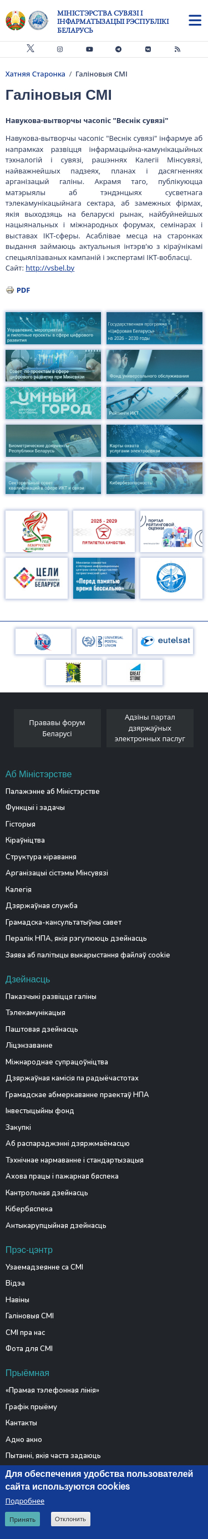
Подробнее (24, 1501)
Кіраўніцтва (25, 840)
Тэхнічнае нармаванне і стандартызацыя (75, 1160)
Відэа (15, 1283)
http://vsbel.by (50, 268)
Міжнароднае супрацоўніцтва (57, 1062)
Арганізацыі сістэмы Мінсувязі (57, 873)
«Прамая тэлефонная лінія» (52, 1390)
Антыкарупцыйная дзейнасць (56, 1226)
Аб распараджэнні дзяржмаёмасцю (68, 1144)
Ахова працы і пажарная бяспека (62, 1176)
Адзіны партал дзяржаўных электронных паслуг (150, 727)
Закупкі (18, 1128)
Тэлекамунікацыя (35, 1013)
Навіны (17, 1300)
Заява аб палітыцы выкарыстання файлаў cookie (88, 955)
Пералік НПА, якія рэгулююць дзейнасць (76, 939)
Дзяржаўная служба (42, 906)
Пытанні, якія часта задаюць (53, 1456)
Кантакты (21, 1423)
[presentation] (10, 731)
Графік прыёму (31, 1407)
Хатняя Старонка (35, 74)
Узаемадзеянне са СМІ (44, 1267)
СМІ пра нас (25, 1333)
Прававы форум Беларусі (57, 727)
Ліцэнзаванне (29, 1046)
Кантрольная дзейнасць (47, 1193)
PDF (24, 290)
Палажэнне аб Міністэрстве (53, 792)
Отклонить (70, 1519)
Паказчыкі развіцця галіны (51, 997)
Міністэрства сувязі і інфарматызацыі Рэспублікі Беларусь (113, 21)
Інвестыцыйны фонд (40, 1111)
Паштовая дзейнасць (42, 1030)
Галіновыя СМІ (30, 1316)
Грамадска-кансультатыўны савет (63, 923)
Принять (22, 1519)
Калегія (19, 890)
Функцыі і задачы (35, 808)
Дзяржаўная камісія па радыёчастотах (72, 1078)
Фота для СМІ (29, 1349)
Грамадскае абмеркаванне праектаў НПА (77, 1095)
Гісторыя (20, 824)
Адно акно (24, 1440)
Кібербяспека (29, 1209)
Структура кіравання (41, 857)
